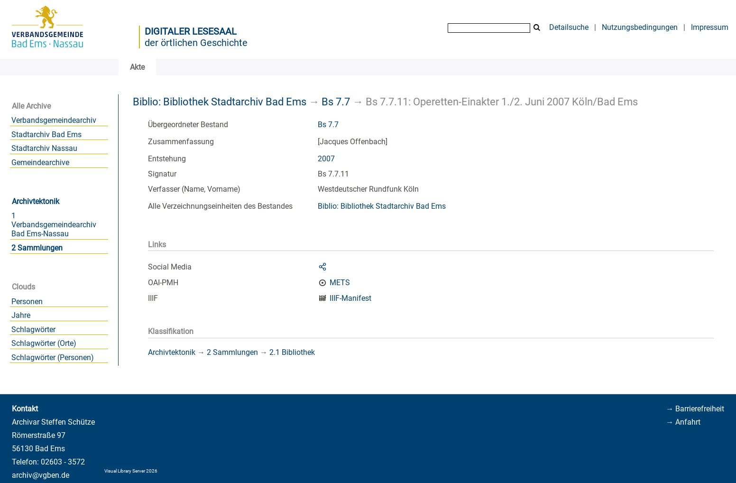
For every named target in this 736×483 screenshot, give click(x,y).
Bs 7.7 (336, 101)
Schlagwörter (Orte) (43, 343)
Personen (27, 301)
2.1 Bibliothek (292, 352)
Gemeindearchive (40, 162)
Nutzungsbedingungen (640, 27)
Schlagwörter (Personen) (52, 357)
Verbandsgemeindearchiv (53, 120)
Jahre (20, 315)
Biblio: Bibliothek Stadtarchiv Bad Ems (219, 101)
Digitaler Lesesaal (191, 31)
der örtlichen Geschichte (196, 42)
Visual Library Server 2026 (130, 471)
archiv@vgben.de (40, 475)
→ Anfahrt (683, 422)
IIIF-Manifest (350, 298)
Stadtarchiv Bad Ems (46, 134)
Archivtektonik (35, 201)
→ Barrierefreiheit (695, 408)
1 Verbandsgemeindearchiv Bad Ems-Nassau (53, 224)
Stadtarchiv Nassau (44, 148)
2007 (326, 158)
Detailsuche (569, 27)
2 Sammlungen (37, 247)
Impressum (709, 27)
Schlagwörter (33, 329)
